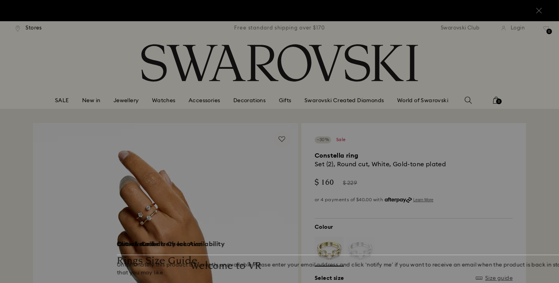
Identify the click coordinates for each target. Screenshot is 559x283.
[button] (409, 95)
